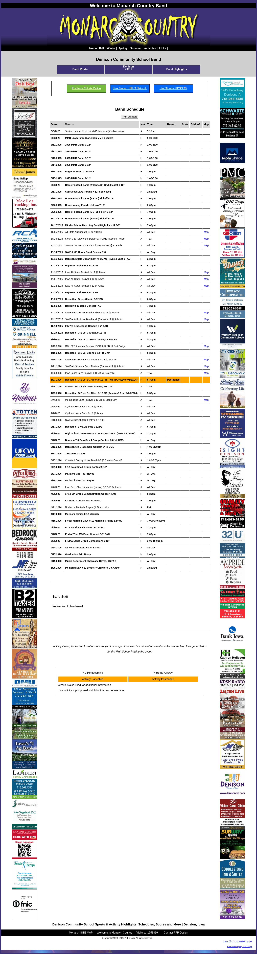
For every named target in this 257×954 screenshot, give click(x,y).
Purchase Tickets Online (86, 88)
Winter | (112, 48)
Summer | (136, 48)
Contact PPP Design (176, 932)
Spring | (124, 48)
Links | (163, 48)
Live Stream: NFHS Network (130, 88)
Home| (93, 48)
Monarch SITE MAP (81, 932)
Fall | (102, 48)
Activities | (150, 48)
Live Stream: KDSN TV (173, 88)
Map (206, 232)
